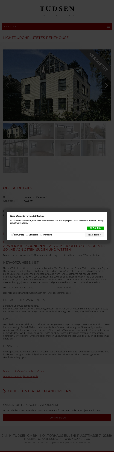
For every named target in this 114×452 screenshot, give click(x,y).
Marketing (47, 235)
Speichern (95, 228)
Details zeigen (93, 235)
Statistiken (33, 235)
